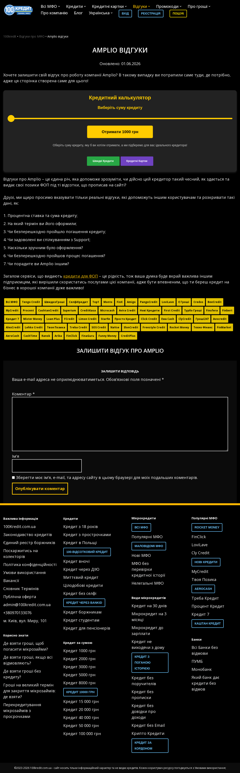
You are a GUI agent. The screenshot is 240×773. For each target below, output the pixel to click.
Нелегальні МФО (148, 583)
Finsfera (212, 310)
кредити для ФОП (80, 276)
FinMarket (224, 327)
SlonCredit (131, 327)
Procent (28, 310)
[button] (59, 6)
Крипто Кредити (148, 733)
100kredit (9, 36)
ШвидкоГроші (54, 302)
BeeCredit (215, 302)
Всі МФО (12, 302)
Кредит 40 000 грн (81, 717)
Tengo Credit (31, 302)
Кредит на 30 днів (149, 605)
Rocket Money (179, 327)
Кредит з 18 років (80, 526)
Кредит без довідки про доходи (144, 711)
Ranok (46, 336)
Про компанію (54, 12)
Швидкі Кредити (103, 161)
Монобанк (202, 669)
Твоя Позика (56, 327)
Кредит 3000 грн (79, 666)
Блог (78, 12)
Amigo (131, 302)
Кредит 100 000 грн (82, 733)
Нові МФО (141, 555)
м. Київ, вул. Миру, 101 (25, 620)
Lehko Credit (34, 327)
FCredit (69, 319)
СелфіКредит (78, 302)
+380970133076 (17, 612)
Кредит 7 (12, 319)
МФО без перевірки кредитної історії (148, 569)
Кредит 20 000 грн (81, 709)
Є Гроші (183, 302)
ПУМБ (197, 661)
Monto (107, 302)
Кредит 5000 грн (79, 674)
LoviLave (168, 302)
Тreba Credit (78, 327)
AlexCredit (13, 327)
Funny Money (107, 336)
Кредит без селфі (79, 593)
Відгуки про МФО (32, 36)
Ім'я (15, 456)
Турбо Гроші (193, 310)
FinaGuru (88, 336)
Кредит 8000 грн (79, 682)
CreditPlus (128, 336)
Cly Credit (201, 552)
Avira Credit (127, 310)
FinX (120, 302)
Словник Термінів (21, 588)
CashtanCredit (48, 310)
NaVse (114, 327)
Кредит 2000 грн (79, 658)
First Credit (172, 310)
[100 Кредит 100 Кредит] (18, 10)
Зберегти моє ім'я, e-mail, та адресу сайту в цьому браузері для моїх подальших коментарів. (107, 477)
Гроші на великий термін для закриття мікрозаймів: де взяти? (29, 690)
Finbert (227, 310)
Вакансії (11, 580)
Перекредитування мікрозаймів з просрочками (22, 710)
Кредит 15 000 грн (81, 701)
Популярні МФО (147, 536)
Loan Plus (53, 319)
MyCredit (12, 310)
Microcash (107, 310)
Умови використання (24, 572)
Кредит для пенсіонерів (86, 628)
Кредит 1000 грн (79, 650)
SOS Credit (99, 327)
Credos (198, 302)
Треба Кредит (205, 598)
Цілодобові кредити (83, 585)
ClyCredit (184, 319)
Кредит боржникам (82, 612)
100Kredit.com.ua (19, 526)
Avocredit (220, 319)
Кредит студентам (81, 620)
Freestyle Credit (154, 327)
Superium (69, 310)
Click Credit (149, 319)
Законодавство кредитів (27, 534)
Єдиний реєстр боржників (29, 542)
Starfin (105, 319)
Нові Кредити (150, 310)
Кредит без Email (148, 725)
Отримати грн (120, 132)
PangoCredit (148, 302)
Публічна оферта (19, 596)
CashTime (30, 336)
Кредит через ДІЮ (81, 569)
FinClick (71, 336)
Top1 (95, 302)
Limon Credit (88, 319)
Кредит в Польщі (80, 542)
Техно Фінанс (203, 327)
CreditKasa (88, 310)
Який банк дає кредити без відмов (205, 683)
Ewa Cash (167, 319)
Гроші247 (202, 319)
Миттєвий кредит (80, 577)
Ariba (58, 336)
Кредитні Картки (136, 161)
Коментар (23, 393)
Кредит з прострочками (87, 534)
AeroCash (12, 336)
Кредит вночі (76, 561)
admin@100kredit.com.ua (27, 604)
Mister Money (32, 319)
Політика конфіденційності (30, 564)
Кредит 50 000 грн (81, 725)
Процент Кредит (208, 606)
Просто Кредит (126, 319)
